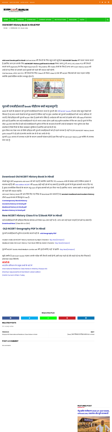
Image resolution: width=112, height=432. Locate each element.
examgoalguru (15, 429)
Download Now (8, 240)
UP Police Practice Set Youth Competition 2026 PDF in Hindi (99, 201)
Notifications (60, 19)
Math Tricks (82, 144)
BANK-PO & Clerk (84, 114)
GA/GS (82, 19)
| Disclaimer (51, 429)
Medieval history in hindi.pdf (14, 221)
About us (24, 429)
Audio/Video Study (85, 110)
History (81, 137)
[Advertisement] (38, 46)
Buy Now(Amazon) (57, 257)
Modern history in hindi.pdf (14, 224)
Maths (81, 148)
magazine (82, 179)
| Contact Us (32, 429)
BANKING (20, 19)
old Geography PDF (48, 250)
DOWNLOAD (14, 29)
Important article (84, 140)
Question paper (84, 160)
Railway (81, 163)
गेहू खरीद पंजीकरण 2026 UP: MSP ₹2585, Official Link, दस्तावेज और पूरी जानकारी (97, 220)
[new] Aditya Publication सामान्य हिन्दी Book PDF (97, 210)
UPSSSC (81, 175)
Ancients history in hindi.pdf (14, 217)
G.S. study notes (23, 29)
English (32, 2)
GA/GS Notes (24, 2)
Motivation (82, 152)
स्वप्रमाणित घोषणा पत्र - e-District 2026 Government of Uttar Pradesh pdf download (98, 192)
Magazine (5, 2)
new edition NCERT (39, 195)
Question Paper (14, 2)
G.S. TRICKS (82, 129)
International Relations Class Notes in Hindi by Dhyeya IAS (24, 289)
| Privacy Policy (42, 429)
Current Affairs (45, 19)
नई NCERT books (64, 115)
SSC (12, 19)
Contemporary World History (14, 214)
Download (31, 19)
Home (6, 19)
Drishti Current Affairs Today (13, 295)
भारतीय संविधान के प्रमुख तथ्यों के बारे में (17, 286)
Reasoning (82, 167)
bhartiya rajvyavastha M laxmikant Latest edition (21, 292)
